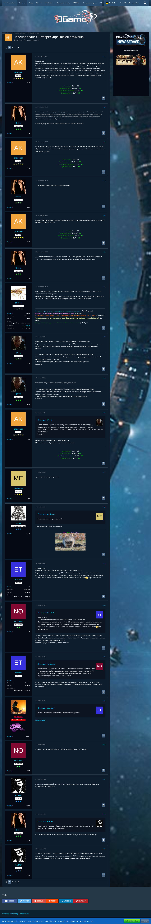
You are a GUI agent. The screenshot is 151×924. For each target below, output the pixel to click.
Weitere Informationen (132, 921)
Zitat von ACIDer (45, 821)
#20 (104, 849)
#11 (104, 472)
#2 (104, 107)
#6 (104, 252)
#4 (104, 181)
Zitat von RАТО (45, 420)
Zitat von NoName (46, 664)
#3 (104, 142)
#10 (104, 413)
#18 (104, 779)
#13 (104, 563)
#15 (104, 657)
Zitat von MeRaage (47, 514)
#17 (104, 744)
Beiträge (9, 82)
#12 (104, 507)
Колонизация (40, 720)
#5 (104, 215)
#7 (104, 287)
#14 (104, 605)
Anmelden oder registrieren (130, 3)
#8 (104, 337)
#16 (104, 701)
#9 (104, 378)
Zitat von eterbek (46, 612)
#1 (104, 56)
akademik (19, 40)
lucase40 (25, 326)
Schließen (145, 921)
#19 (104, 814)
